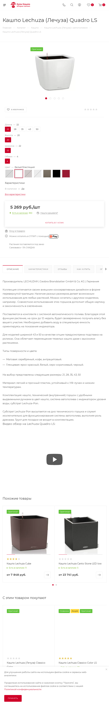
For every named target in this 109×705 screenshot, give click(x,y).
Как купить (83, 269)
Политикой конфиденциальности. (23, 689)
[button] (53, 585)
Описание (13, 269)
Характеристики (38, 269)
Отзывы (62, 269)
